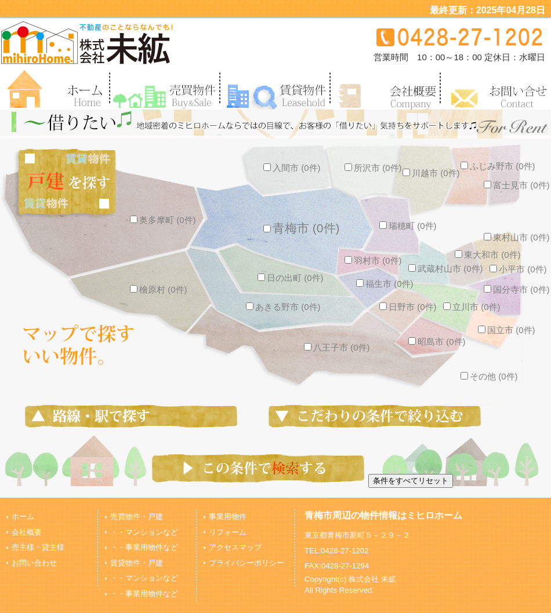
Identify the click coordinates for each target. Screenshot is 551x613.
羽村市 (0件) (373, 260)
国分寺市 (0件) (517, 289)
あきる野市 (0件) (283, 307)
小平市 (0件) (518, 269)
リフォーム (227, 532)
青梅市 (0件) (301, 228)
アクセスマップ (235, 547)
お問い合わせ (34, 563)
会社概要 (27, 532)
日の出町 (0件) (291, 278)
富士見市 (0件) (517, 185)
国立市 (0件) (506, 330)
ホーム (23, 516)
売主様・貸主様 (38, 547)
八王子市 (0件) (337, 347)
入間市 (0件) (292, 168)
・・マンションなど (144, 532)
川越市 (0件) (431, 173)
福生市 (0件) (385, 284)
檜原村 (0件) (158, 289)
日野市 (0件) (408, 307)
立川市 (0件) (472, 307)
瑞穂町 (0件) (408, 226)
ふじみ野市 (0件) (498, 166)
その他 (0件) (489, 376)
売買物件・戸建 (136, 516)
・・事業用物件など (144, 547)
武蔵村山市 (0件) (445, 268)
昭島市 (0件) (437, 341)
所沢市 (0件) (373, 168)
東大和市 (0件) (488, 255)
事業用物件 (227, 516)
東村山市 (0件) (517, 237)
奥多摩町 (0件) (163, 220)
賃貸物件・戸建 (136, 563)
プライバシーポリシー (246, 563)
